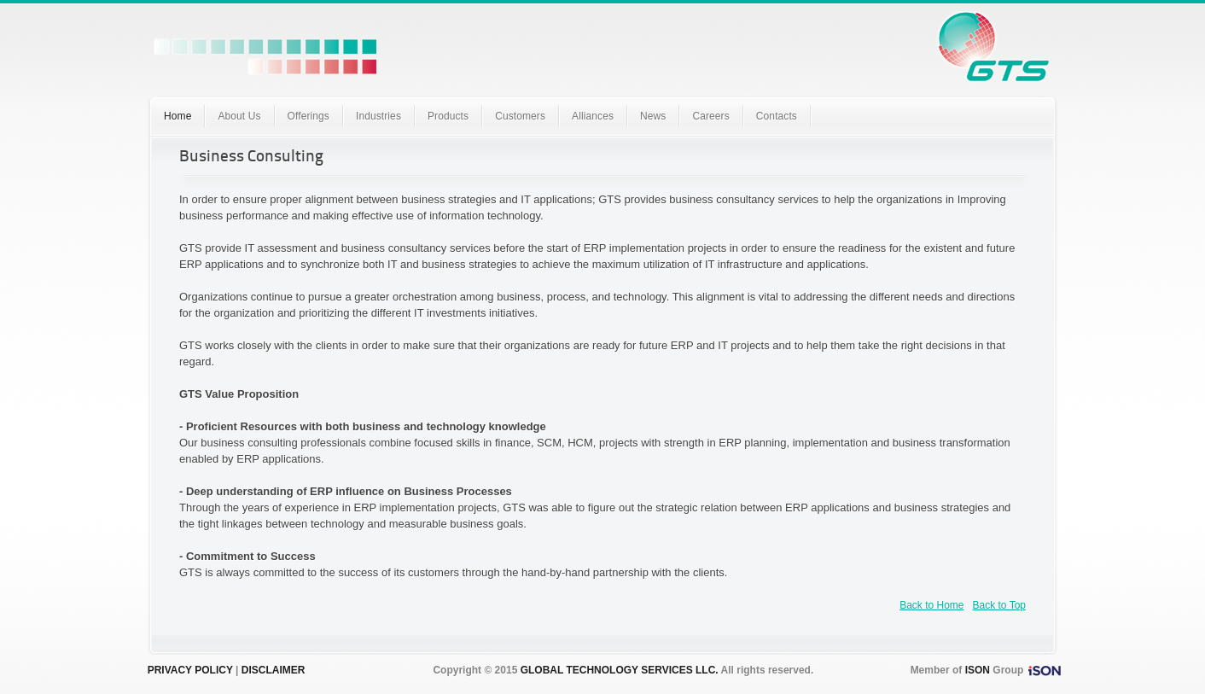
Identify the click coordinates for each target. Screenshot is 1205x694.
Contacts (776, 116)
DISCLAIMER (274, 670)
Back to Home (931, 605)
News (653, 116)
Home (177, 116)
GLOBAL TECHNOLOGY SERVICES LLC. (620, 670)
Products (448, 116)
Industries (378, 116)
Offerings (308, 116)
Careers (710, 116)
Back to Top (999, 605)
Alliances (593, 116)
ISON (977, 670)
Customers (520, 116)
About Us (239, 116)
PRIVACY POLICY (190, 670)
